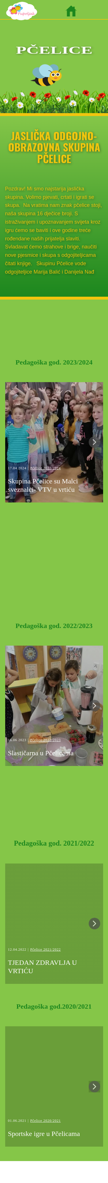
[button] (94, 442)
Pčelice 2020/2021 (45, 1121)
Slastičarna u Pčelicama (41, 753)
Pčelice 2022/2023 (45, 740)
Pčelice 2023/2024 (45, 468)
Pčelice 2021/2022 (45, 949)
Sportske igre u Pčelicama (44, 1133)
